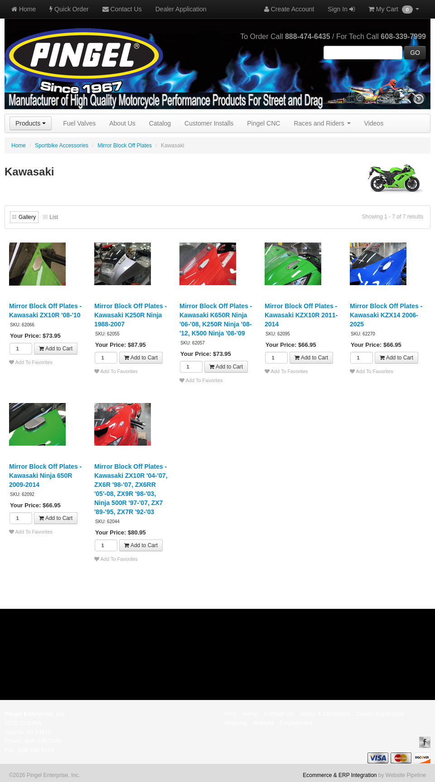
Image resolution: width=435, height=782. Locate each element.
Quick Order (68, 9)
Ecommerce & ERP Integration (340, 775)
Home (23, 9)
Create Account (289, 9)
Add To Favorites (31, 362)
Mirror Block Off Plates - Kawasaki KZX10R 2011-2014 (301, 315)
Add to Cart (55, 348)
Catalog (160, 123)
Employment (296, 722)
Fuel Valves (79, 123)
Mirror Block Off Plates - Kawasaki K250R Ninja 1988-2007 (130, 315)
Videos (374, 123)
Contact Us (122, 9)
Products (30, 123)
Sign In (341, 9)
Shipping (235, 722)
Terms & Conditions (325, 713)
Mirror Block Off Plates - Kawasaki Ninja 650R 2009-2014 (45, 475)
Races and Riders (322, 123)
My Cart (393, 9)
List (53, 217)
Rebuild (263, 722)
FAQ (230, 713)
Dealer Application (181, 9)
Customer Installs (208, 123)
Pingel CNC (263, 123)
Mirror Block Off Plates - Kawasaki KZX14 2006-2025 (386, 315)
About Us (122, 123)
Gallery (27, 217)
